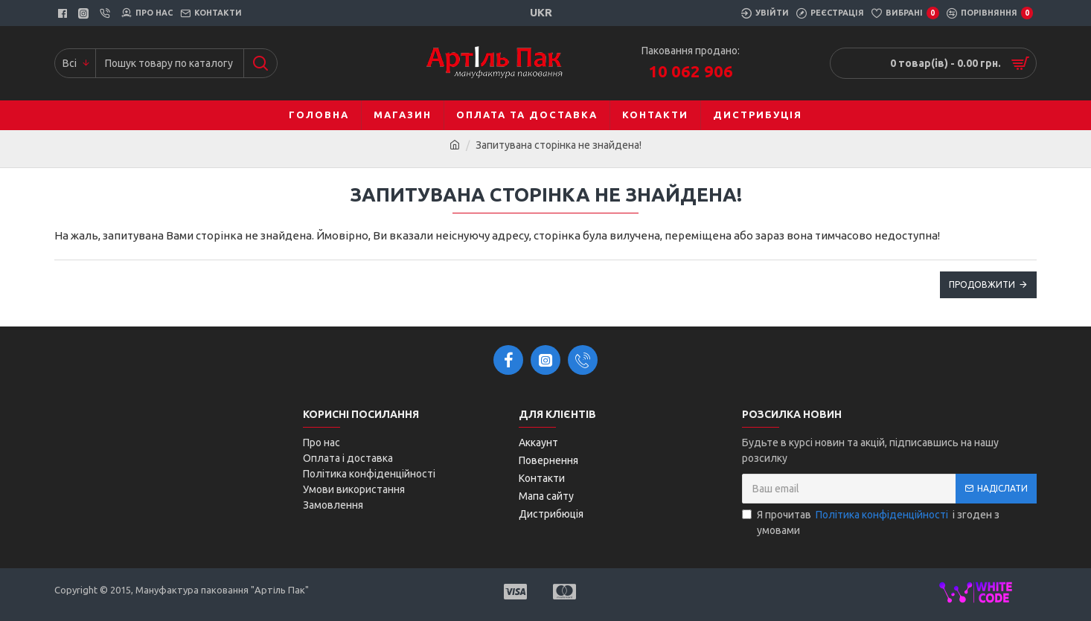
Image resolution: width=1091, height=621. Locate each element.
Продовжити (982, 284)
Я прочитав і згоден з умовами (870, 521)
